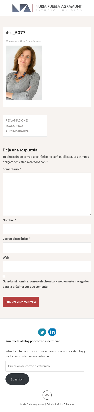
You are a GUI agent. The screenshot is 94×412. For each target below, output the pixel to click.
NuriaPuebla (34, 41)
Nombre (9, 220)
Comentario (12, 169)
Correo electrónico (16, 239)
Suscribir (17, 379)
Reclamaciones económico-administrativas (18, 125)
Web (6, 257)
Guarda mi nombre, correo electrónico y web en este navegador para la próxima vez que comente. (46, 284)
